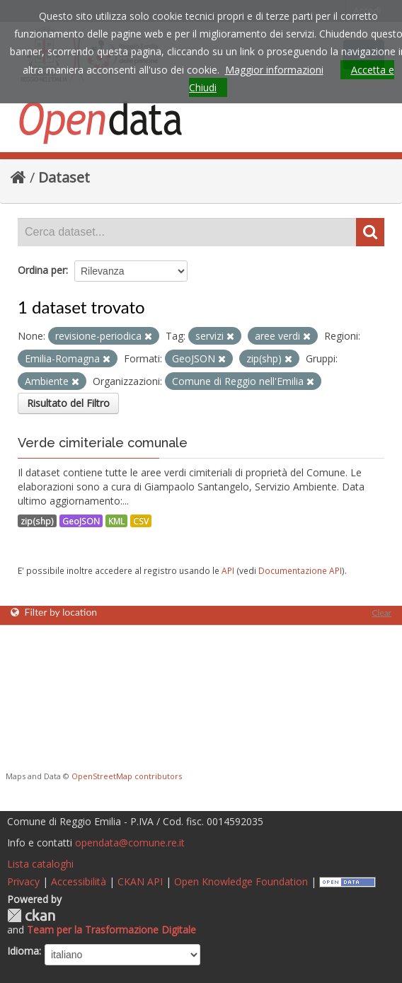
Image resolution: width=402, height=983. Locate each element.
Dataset (64, 177)
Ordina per (42, 270)
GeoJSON (81, 521)
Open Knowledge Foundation (241, 881)
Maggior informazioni (274, 69)
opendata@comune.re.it (130, 842)
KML (116, 521)
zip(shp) (37, 521)
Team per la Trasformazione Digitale (111, 929)
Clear (381, 612)
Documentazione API (300, 570)
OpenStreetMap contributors (126, 776)
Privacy (23, 881)
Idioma (23, 951)
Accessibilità (78, 881)
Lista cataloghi (40, 863)
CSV (141, 521)
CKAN (31, 915)
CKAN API (140, 881)
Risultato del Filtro (68, 403)
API (228, 570)
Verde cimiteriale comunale (103, 442)
